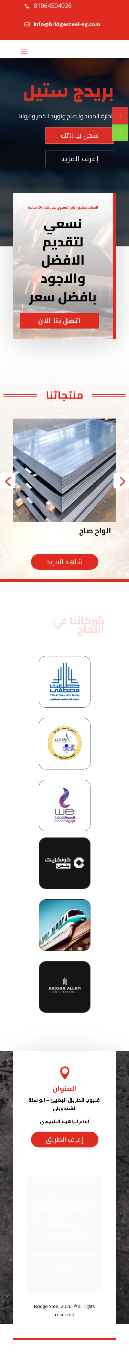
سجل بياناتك (80, 135)
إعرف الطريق (64, 1139)
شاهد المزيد (64, 561)
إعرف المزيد (80, 158)
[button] (7, 480)
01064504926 (53, 5)
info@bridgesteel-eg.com (67, 24)
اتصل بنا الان (59, 349)
